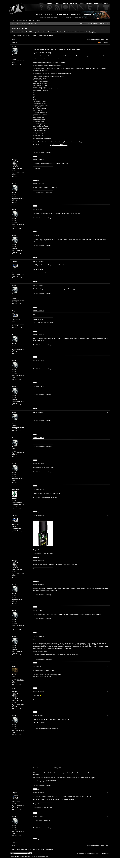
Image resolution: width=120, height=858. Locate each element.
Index (13, 20)
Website (14, 688)
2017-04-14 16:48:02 (38, 209)
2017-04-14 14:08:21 (38, 46)
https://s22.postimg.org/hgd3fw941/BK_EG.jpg (46, 338)
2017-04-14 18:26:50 (38, 285)
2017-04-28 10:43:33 (38, 386)
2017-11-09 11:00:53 (38, 666)
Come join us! (92, 32)
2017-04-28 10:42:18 (38, 360)
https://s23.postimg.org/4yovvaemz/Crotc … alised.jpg (66, 142)
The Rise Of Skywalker (54, 674)
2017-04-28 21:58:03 (38, 515)
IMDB (46, 676)
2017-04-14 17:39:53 (38, 261)
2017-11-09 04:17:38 (38, 636)
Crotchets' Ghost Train (46, 35)
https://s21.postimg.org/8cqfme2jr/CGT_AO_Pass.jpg (64, 213)
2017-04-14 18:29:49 (38, 311)
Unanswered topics (93, 23)
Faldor (14, 666)
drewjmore (15, 489)
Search (25, 20)
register (98, 39)
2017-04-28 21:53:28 (38, 489)
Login (37, 20)
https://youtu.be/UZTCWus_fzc (58, 145)
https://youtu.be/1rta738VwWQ (42, 53)
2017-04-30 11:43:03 (38, 584)
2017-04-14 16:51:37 (38, 235)
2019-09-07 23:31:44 (38, 816)
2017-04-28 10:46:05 (38, 438)
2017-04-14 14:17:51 (38, 160)
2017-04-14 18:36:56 (38, 335)
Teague (14, 261)
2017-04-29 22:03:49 (38, 561)
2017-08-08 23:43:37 (38, 610)
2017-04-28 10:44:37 (38, 412)
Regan (14, 46)
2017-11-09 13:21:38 (38, 691)
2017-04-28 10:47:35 (38, 463)
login (93, 39)
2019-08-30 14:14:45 (38, 792)
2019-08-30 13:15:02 (38, 715)
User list (19, 20)
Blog (50, 676)
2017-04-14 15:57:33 (38, 184)
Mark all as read (104, 23)
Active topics (83, 23)
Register (32, 20)
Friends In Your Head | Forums (21, 35)
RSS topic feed (104, 42)
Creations (34, 35)
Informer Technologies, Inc (103, 853)
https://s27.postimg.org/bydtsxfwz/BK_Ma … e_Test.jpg (49, 62)
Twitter (41, 676)
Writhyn (14, 160)
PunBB (86, 853)
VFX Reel (36, 676)
